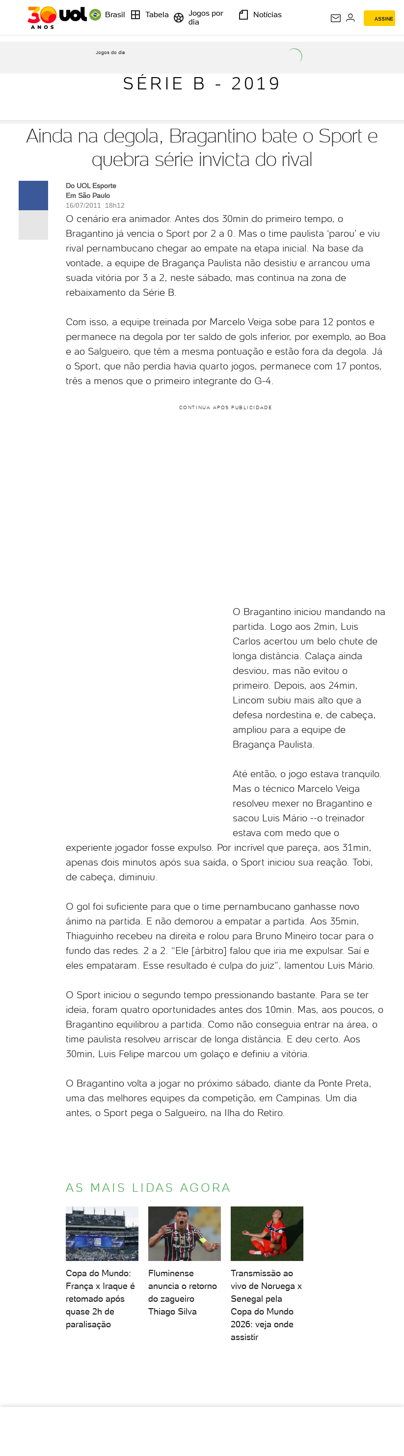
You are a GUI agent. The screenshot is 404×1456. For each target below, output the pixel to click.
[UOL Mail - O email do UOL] (336, 18)
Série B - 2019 (202, 83)
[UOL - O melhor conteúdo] (57, 17)
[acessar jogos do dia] (110, 59)
